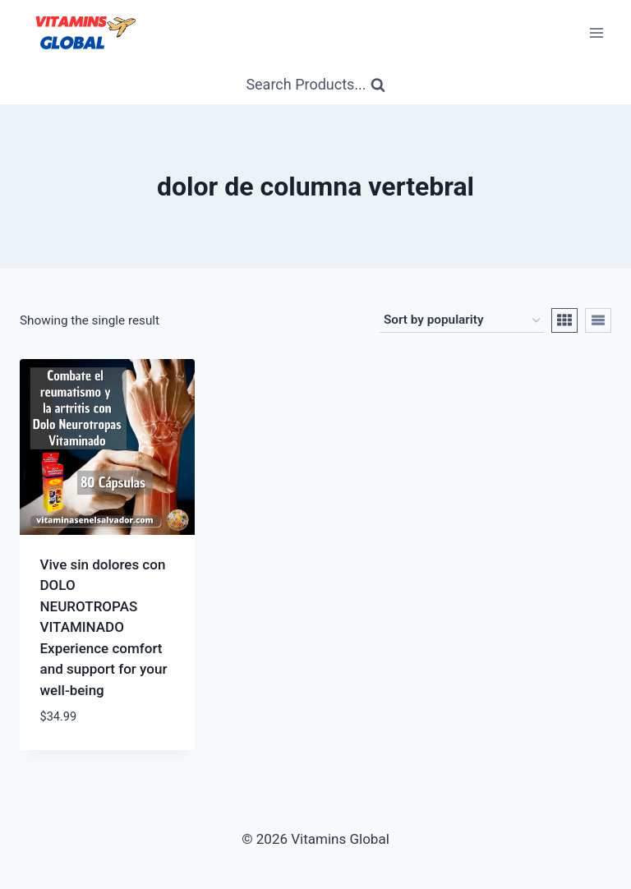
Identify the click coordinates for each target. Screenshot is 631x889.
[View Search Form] (315, 85)
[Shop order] (462, 320)
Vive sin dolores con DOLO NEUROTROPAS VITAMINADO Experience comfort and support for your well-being (104, 627)
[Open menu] (596, 32)
